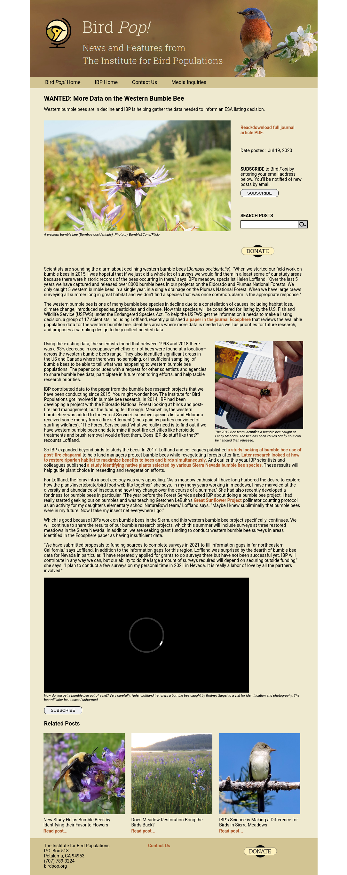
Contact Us (144, 82)
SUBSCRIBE (259, 193)
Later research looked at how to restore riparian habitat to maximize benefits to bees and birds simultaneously (172, 457)
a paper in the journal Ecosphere (218, 319)
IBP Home (106, 82)
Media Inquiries (188, 82)
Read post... (55, 830)
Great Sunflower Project (218, 500)
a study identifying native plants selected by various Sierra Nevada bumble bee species (174, 465)
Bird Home (62, 82)
